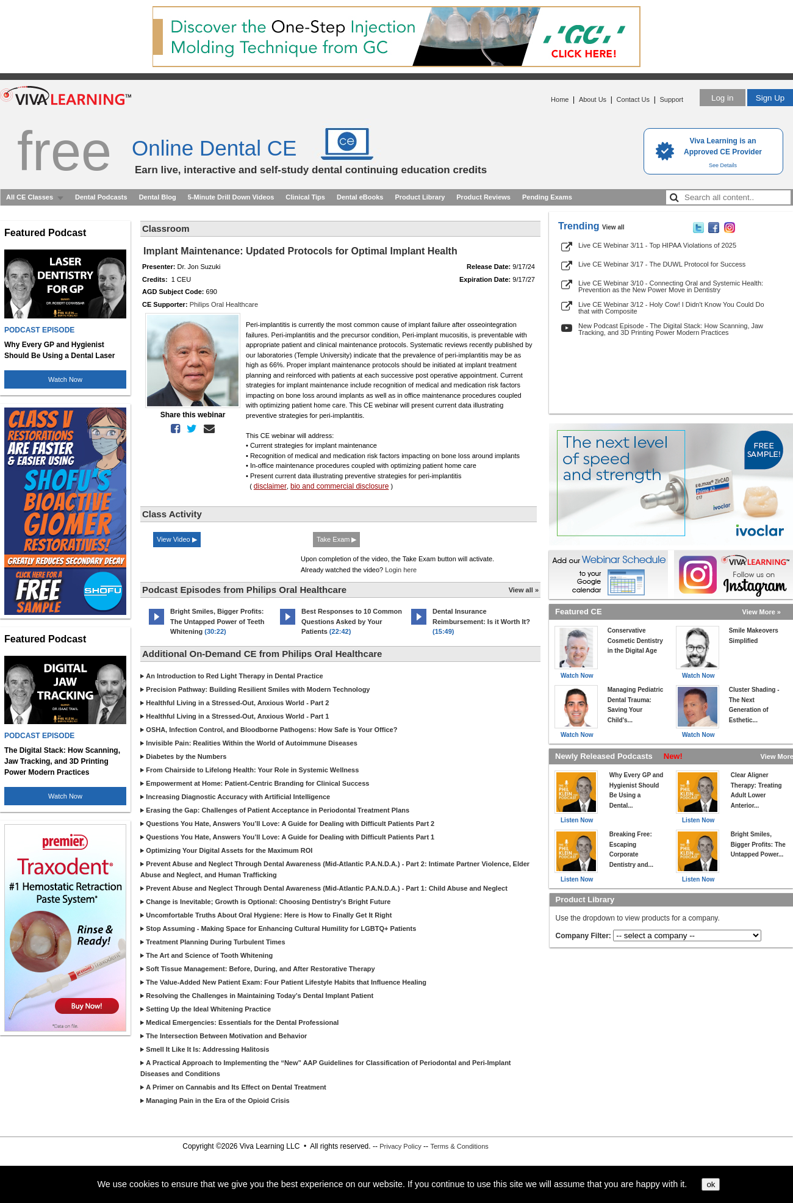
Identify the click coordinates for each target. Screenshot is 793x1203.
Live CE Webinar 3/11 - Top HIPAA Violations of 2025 (657, 245)
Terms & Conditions (459, 1146)
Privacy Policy (400, 1146)
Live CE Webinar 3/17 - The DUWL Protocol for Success (661, 264)
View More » (761, 612)
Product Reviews (483, 197)
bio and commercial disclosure (339, 486)
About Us (592, 99)
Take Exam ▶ (336, 539)
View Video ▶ (177, 539)
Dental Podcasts (101, 197)
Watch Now (65, 379)
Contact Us (633, 99)
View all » (524, 590)
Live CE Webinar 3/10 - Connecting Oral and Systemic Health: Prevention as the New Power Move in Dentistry (670, 286)
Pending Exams (547, 197)
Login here (401, 569)
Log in (722, 97)
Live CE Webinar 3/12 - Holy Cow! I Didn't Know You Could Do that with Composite (671, 308)
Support (671, 99)
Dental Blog (157, 197)
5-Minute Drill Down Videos (231, 197)
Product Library (420, 197)
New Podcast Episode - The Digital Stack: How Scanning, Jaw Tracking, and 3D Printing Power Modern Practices (670, 329)
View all (613, 227)
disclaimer (270, 486)
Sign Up (770, 97)
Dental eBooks (360, 197)
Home (560, 99)
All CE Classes (29, 197)
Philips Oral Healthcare (224, 304)
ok (710, 1184)
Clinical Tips (305, 197)
